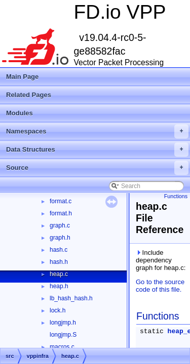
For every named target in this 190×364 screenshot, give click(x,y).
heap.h (59, 286)
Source (97, 168)
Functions (175, 196)
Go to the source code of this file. (160, 285)
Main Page (22, 76)
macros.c (62, 346)
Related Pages (28, 95)
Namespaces (97, 131)
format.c (60, 201)
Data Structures (97, 150)
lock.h (57, 310)
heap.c (59, 274)
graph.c (60, 225)
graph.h (60, 237)
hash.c (58, 249)
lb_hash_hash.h (71, 298)
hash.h (59, 261)
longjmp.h (63, 322)
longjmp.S (63, 334)
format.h (61, 213)
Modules (19, 113)
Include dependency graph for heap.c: (160, 260)
